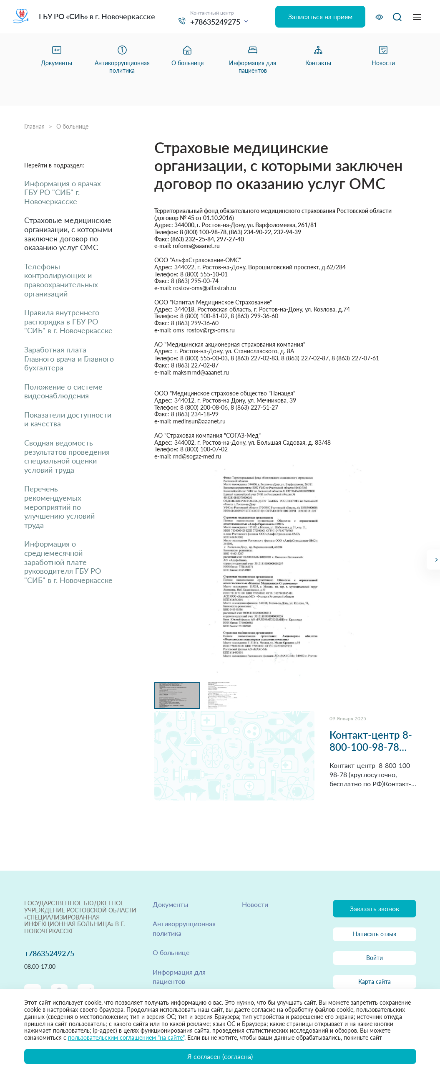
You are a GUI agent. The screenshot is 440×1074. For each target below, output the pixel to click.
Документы (171, 904)
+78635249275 (215, 21)
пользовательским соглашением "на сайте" (126, 1037)
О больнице (72, 126)
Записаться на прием (320, 16)
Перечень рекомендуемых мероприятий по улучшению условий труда (59, 506)
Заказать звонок (374, 908)
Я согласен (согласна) (220, 1056)
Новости (255, 904)
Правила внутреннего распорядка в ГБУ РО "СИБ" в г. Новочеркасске (68, 321)
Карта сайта (374, 981)
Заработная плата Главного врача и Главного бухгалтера (69, 358)
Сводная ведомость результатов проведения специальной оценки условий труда (67, 456)
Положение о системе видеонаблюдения (63, 391)
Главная (34, 126)
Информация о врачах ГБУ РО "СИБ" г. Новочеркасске (62, 192)
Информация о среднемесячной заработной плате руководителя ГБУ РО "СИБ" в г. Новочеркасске (68, 562)
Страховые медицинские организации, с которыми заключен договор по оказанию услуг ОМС (68, 234)
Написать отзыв (374, 933)
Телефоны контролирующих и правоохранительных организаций (61, 280)
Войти (374, 957)
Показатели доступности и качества (67, 419)
